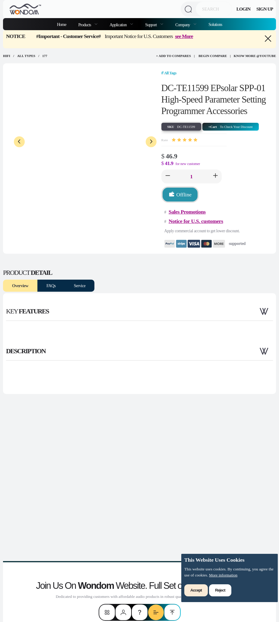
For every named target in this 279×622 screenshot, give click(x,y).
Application (118, 24)
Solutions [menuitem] (215, 24)
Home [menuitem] (61, 24)
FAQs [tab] (51, 285)
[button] (168, 176)
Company (183, 24)
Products (85, 24)
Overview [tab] (20, 285)
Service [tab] (80, 285)
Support (151, 24)
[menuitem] (88, 24)
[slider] (184, 140)
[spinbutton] (191, 176)
